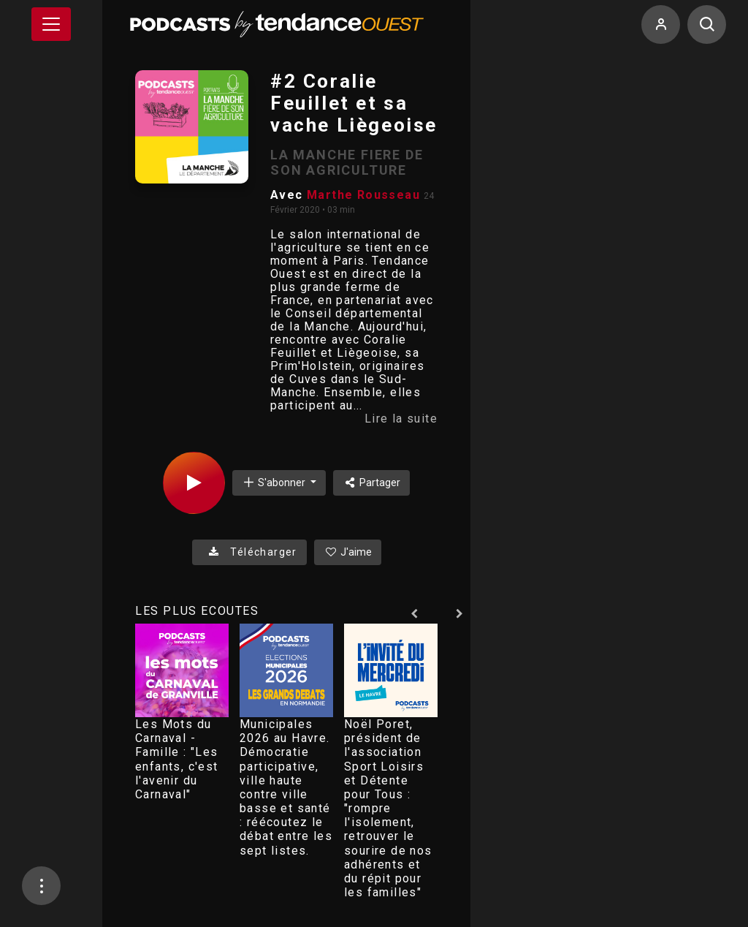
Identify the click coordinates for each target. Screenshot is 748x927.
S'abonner (275, 482)
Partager (371, 482)
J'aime (348, 552)
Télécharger (249, 552)
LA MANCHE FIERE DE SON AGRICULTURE (346, 162)
